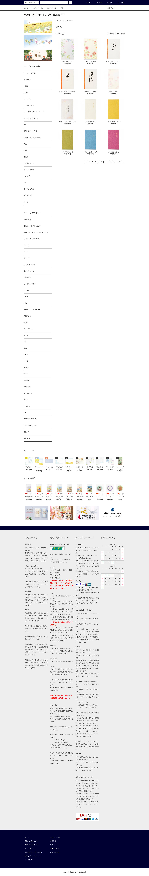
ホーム (26, 8)
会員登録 (99, 3)
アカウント (88, 3)
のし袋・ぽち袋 (64, 20)
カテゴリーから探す (36, 8)
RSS (26, 860)
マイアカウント (55, 837)
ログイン (109, 3)
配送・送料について (31, 845)
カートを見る (54, 848)
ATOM (31, 860)
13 (120, 162)
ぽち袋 (70, 20)
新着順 (122, 33)
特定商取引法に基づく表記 (33, 852)
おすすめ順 (110, 33)
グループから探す (50, 8)
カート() (120, 3)
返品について (29, 848)
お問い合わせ (110, 8)
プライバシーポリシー (32, 856)
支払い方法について (31, 841)
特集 (60, 8)
